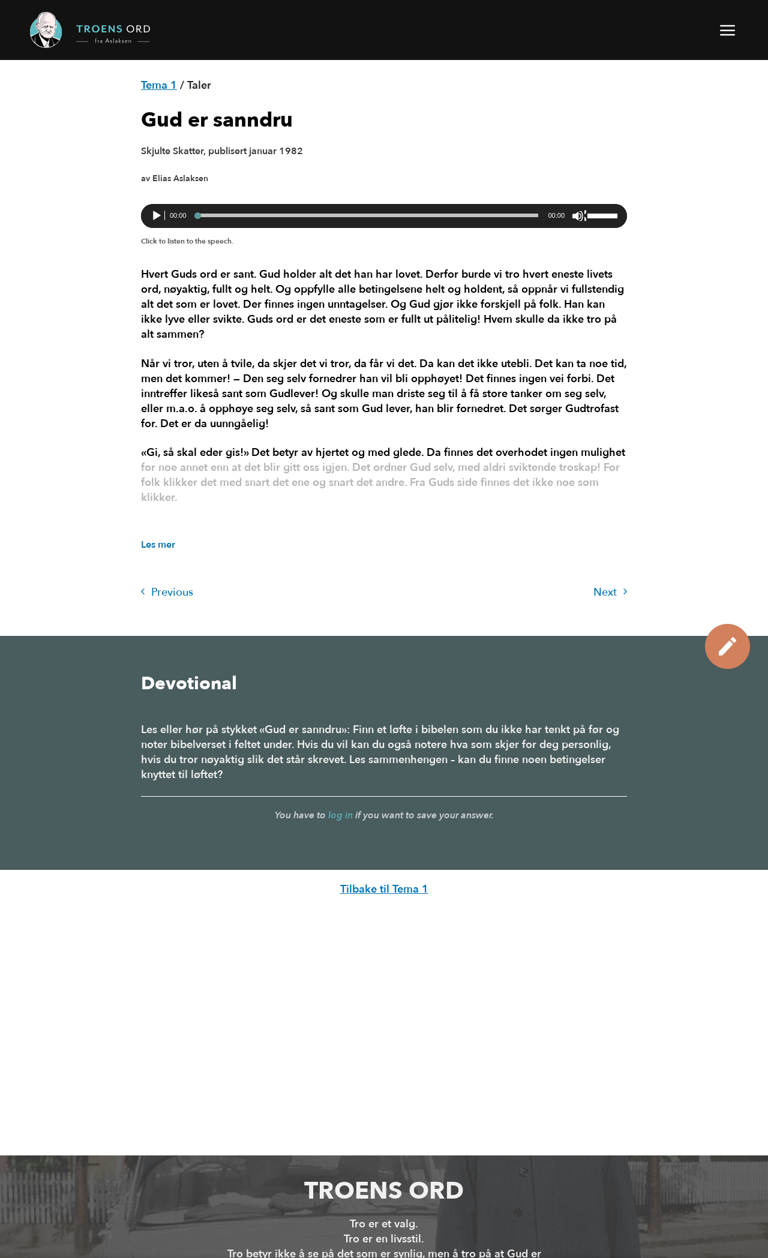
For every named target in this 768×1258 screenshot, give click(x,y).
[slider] (367, 215)
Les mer (158, 544)
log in (340, 815)
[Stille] (579, 216)
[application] (384, 216)
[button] (728, 30)
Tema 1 (159, 85)
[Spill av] (158, 216)
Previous (167, 592)
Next (610, 592)
